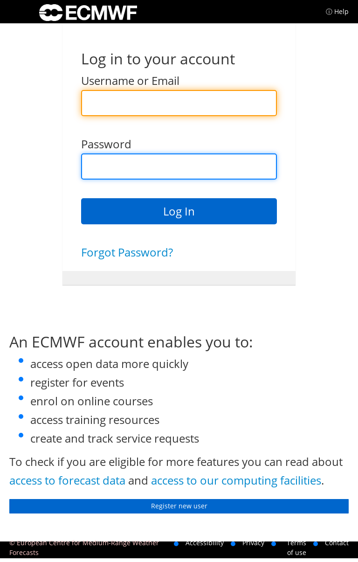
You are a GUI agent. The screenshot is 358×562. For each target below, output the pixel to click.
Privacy (253, 542)
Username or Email (130, 80)
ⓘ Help (337, 11)
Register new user (179, 505)
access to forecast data (67, 480)
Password (106, 144)
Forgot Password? (127, 252)
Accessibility (205, 542)
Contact (337, 542)
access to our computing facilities (236, 480)
